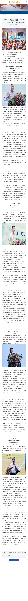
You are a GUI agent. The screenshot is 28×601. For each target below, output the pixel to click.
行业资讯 (4, 14)
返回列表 (14, 560)
